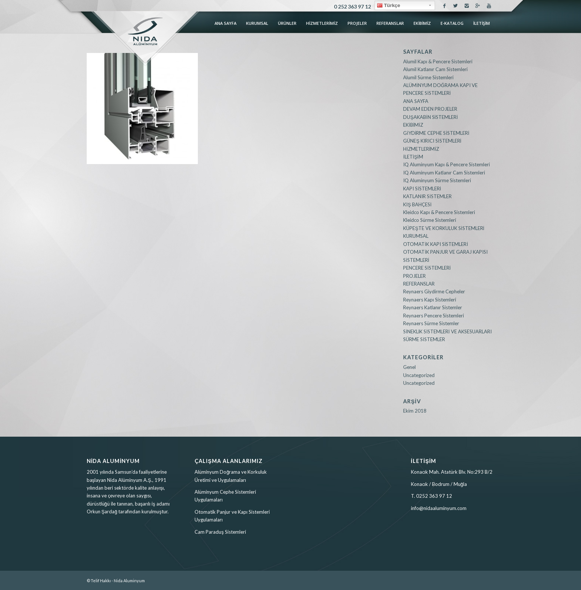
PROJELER (414, 276)
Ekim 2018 (414, 411)
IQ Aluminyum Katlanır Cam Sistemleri (444, 173)
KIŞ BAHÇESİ (417, 204)
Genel (409, 367)
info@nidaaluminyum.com (439, 508)
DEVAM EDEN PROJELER (430, 109)
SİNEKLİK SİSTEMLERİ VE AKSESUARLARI (447, 331)
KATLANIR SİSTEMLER (427, 196)
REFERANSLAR (419, 284)
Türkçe (388, 6)
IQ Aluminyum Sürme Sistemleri (437, 180)
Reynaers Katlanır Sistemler (432, 307)
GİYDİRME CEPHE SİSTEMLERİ (436, 133)
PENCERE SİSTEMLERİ (427, 268)
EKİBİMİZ (413, 125)
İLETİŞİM (413, 157)
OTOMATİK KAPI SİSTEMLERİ (435, 244)
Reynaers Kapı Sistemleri (429, 300)
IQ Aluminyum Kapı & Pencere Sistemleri (446, 164)
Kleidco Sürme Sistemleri (429, 220)
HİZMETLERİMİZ (421, 149)
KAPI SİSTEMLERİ (422, 188)
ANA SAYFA (415, 101)
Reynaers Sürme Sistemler (431, 323)
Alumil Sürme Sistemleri (428, 77)
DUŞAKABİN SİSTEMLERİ (430, 117)
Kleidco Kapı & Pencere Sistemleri (439, 212)
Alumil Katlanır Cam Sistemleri (435, 69)
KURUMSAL (415, 236)
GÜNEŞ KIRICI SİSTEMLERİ (432, 141)
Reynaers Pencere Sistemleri (433, 316)
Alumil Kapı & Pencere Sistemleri (437, 61)
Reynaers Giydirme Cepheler (434, 291)
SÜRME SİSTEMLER (424, 339)
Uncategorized (419, 375)
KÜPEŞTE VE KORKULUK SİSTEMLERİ (443, 228)
